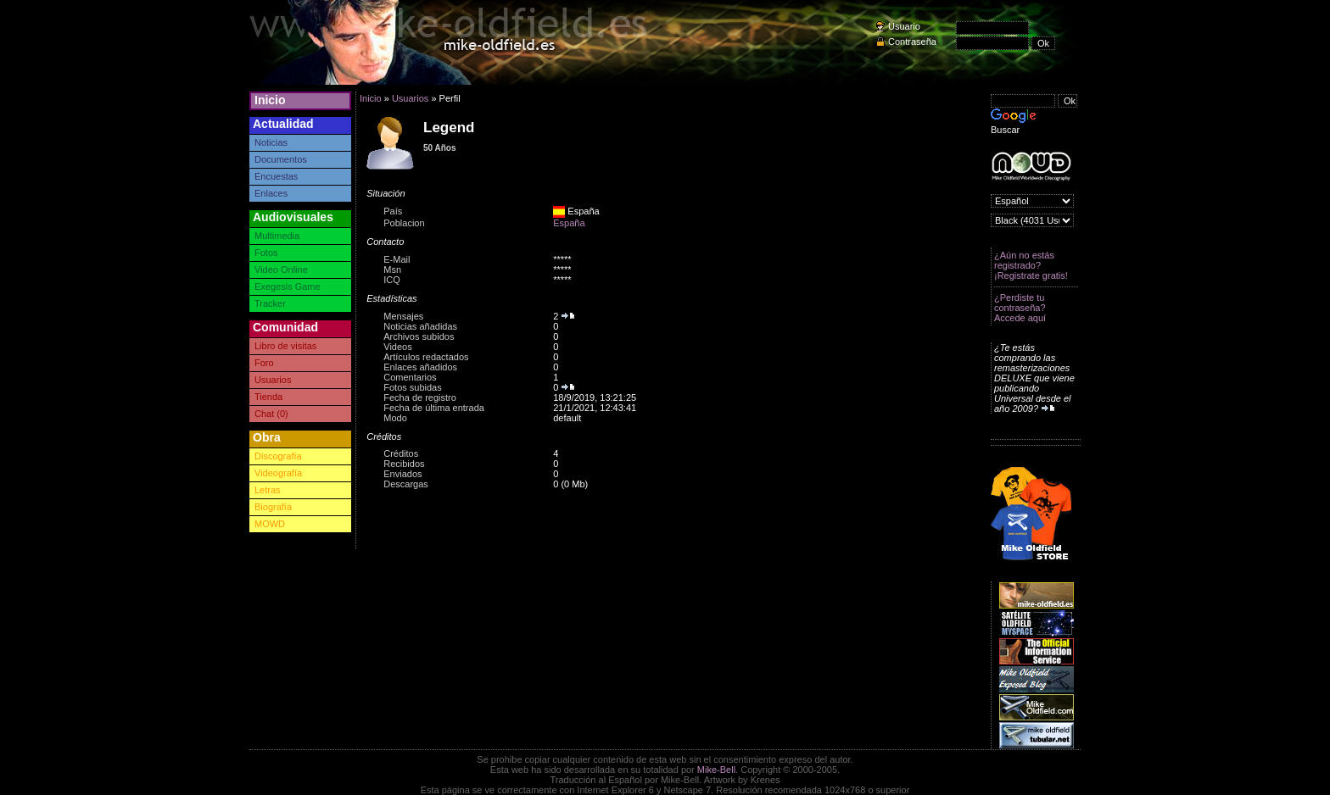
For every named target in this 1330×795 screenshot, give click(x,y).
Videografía (278, 473)
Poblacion (403, 223)
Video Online (281, 269)
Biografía (273, 507)
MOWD (269, 524)
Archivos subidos (418, 336)
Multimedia (276, 236)
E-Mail (396, 259)
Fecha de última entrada (433, 408)
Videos (397, 347)
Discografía (278, 456)
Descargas (405, 484)
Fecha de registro (419, 397)
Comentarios (409, 377)
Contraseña (912, 41)
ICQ (391, 280)
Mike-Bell (716, 769)
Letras (267, 490)
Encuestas (276, 176)
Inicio (270, 100)
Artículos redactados (425, 357)
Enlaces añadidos (420, 367)
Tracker (270, 303)
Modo (395, 418)
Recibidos (403, 464)
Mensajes (403, 316)
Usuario (904, 26)
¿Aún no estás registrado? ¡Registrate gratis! (1031, 265)
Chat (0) (271, 414)
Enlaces (271, 193)
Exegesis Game (287, 286)
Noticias (271, 142)
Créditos (400, 453)
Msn (392, 269)
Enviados (402, 474)
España (568, 223)
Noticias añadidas (420, 326)
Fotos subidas (412, 387)
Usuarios (272, 380)
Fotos (266, 252)
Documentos (280, 159)
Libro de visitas (285, 346)
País (392, 211)
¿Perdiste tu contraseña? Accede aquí (1020, 307)
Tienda (268, 397)
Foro (264, 363)
